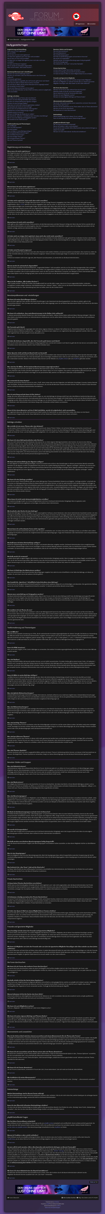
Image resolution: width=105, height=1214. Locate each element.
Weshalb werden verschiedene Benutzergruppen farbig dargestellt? (71, 60)
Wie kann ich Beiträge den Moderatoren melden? (20, 114)
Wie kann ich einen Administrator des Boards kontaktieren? (69, 132)
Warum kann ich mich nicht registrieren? (18, 55)
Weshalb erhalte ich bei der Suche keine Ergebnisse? (67, 92)
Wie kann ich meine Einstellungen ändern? (19, 74)
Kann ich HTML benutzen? (14, 128)
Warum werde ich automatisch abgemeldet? (19, 66)
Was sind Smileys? (12, 129)
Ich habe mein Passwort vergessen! (17, 64)
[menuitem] (91, 24)
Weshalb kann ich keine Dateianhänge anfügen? (20, 111)
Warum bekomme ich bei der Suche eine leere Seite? (67, 93)
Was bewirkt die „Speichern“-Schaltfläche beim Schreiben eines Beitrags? (27, 116)
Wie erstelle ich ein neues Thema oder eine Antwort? (21, 98)
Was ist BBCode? (12, 126)
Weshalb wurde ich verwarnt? (15, 112)
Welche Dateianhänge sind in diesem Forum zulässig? (68, 116)
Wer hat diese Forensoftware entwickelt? (64, 124)
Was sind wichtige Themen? (15, 137)
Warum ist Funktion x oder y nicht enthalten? (65, 126)
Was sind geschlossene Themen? (16, 138)
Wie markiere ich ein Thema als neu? (17, 120)
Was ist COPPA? (11, 53)
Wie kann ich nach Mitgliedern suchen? (64, 95)
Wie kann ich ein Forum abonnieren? (63, 108)
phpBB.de (76, 359)
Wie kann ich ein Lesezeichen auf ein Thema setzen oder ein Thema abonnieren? (75, 107)
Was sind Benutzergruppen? (61, 55)
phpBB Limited (63, 359)
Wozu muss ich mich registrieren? (16, 51)
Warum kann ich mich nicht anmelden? (18, 58)
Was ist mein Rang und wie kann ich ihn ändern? (20, 88)
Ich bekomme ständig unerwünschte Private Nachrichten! (69, 72)
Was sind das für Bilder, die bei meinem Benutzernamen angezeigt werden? (28, 85)
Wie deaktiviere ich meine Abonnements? (64, 110)
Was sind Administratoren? (60, 51)
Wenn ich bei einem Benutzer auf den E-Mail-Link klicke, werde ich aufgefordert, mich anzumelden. (29, 91)
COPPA (22, 204)
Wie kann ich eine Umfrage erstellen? (17, 103)
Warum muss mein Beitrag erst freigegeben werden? (21, 118)
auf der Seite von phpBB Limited (17, 1127)
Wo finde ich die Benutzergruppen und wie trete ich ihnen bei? (70, 57)
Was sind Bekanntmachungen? (15, 135)
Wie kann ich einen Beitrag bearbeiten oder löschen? (21, 100)
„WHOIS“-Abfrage (58, 1151)
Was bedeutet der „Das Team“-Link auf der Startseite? (68, 64)
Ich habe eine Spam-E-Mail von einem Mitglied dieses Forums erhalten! (72, 74)
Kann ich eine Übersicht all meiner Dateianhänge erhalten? (69, 118)
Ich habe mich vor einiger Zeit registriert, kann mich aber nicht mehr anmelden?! (26, 61)
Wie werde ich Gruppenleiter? (61, 58)
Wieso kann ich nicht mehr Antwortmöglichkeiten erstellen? (23, 105)
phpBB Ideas (11, 1139)
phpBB (47, 1204)
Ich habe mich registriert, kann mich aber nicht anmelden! (23, 57)
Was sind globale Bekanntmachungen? (18, 133)
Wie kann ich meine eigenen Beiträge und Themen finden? (69, 97)
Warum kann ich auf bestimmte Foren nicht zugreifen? (22, 109)
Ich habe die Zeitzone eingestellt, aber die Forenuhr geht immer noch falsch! (28, 81)
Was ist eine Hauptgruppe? (60, 62)
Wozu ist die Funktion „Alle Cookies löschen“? (19, 67)
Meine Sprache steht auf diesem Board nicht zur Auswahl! (23, 83)
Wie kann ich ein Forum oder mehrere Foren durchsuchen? (69, 90)
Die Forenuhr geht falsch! (14, 79)
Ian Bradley (56, 1202)
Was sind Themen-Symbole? (15, 140)
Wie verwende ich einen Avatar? (16, 86)
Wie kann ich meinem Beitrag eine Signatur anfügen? (22, 102)
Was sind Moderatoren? (59, 53)
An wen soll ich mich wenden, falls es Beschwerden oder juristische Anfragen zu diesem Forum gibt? (75, 129)
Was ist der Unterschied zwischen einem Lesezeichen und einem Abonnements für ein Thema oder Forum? (74, 104)
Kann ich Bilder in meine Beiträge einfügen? (19, 131)
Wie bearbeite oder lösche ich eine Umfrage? (19, 107)
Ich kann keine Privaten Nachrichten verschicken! (66, 70)
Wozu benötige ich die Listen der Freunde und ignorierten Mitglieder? (72, 80)
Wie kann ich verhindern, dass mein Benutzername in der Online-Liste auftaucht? (26, 76)
